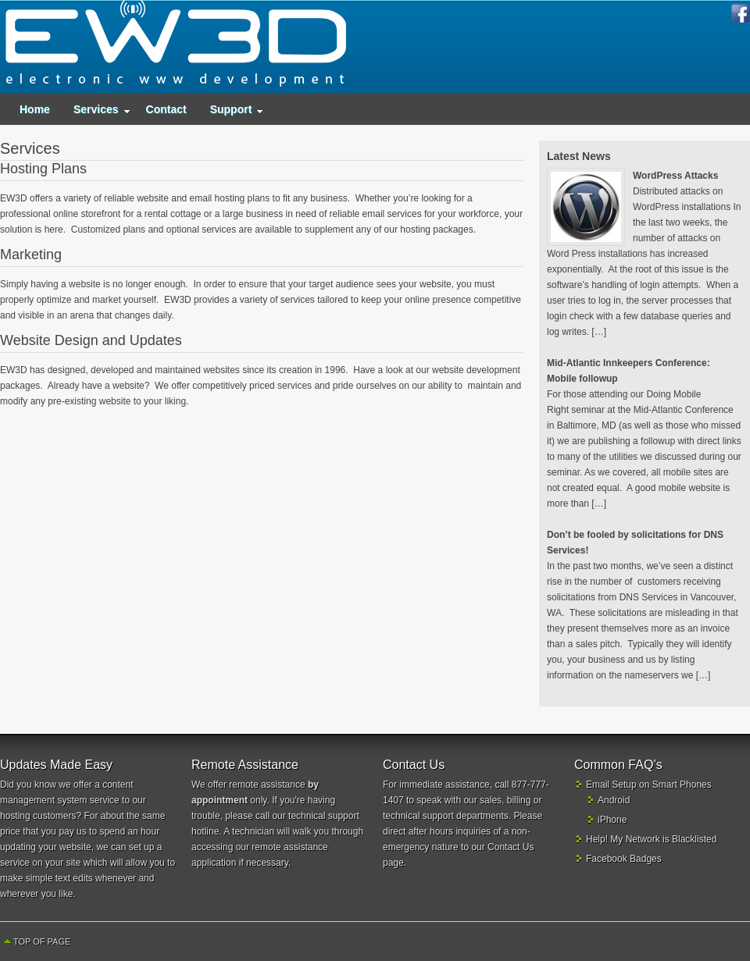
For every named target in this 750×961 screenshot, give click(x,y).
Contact (166, 109)
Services (96, 113)
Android (614, 800)
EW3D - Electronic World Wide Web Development (176, 47)
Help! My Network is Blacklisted (651, 839)
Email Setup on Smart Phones (649, 784)
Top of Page (41, 941)
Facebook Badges (624, 858)
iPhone (612, 819)
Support (231, 113)
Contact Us (511, 847)
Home (35, 109)
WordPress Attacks (675, 175)
